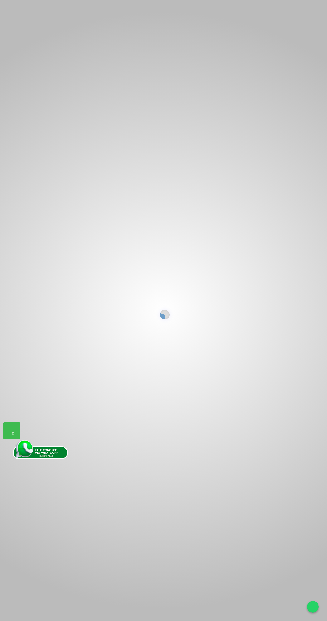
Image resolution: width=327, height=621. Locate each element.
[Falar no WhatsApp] (313, 607)
